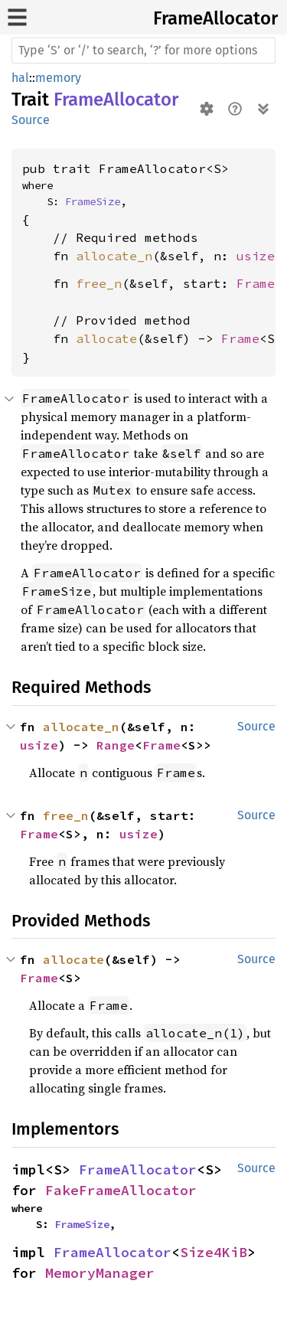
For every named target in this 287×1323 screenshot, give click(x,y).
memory (58, 77)
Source (30, 120)
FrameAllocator (215, 18)
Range (115, 745)
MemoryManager (100, 1273)
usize (255, 255)
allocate (106, 338)
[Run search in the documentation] (143, 51)
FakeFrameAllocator (121, 1190)
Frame (255, 283)
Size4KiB (213, 1252)
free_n (99, 283)
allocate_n (114, 255)
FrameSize (92, 201)
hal (20, 77)
